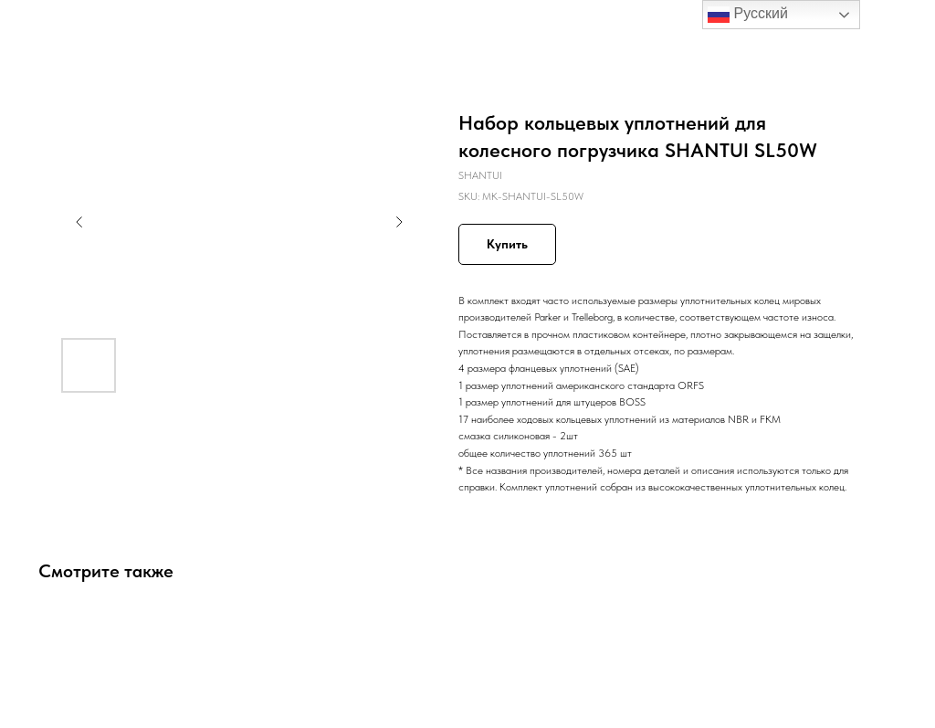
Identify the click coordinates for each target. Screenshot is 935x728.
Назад (47, 26)
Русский (748, 15)
